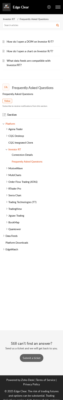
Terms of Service (45, 380)
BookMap (13, 222)
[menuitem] (49, 7)
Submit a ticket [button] (31, 358)
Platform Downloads (17, 242)
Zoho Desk (27, 380)
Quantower (14, 229)
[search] (31, 25)
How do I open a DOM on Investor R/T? (30, 41)
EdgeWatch (12, 249)
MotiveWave (15, 168)
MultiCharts (14, 175)
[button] (57, 7)
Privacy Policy (31, 384)
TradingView (15, 208)
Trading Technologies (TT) (22, 202)
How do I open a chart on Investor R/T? (30, 51)
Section (12, 115)
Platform (10, 123)
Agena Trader (15, 129)
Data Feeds (11, 236)
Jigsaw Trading (16, 215)
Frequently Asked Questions (27, 161)
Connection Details (22, 154)
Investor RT (9, 19)
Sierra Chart (14, 195)
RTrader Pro (14, 188)
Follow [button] (7, 100)
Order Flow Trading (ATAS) (22, 181)
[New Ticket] (31, 358)
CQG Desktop (16, 136)
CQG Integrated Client (20, 142)
